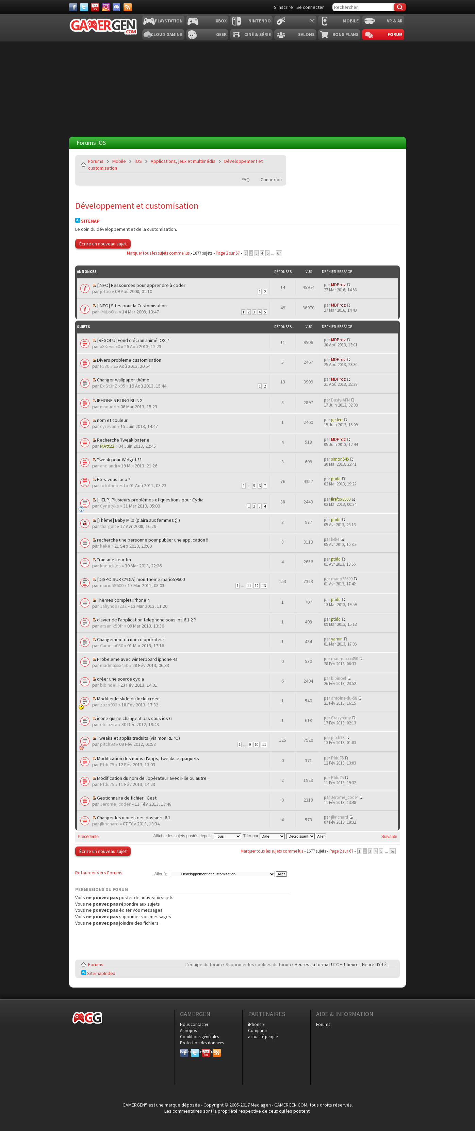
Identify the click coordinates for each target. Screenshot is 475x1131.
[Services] (128, 7)
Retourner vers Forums (98, 873)
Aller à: (160, 874)
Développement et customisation (136, 205)
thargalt (108, 526)
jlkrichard (109, 824)
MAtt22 (107, 446)
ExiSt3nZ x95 (112, 386)
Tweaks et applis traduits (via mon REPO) (138, 738)
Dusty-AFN (340, 400)
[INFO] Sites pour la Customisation (132, 306)
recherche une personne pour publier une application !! (152, 540)
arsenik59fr (111, 626)
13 (264, 585)
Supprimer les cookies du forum (258, 964)
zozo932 (108, 705)
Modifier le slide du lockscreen (128, 699)
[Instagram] (106, 7)
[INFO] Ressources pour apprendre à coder (141, 285)
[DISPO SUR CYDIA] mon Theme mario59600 (141, 579)
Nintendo (259, 21)
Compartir (257, 1030)
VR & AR (395, 21)
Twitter (195, 1052)
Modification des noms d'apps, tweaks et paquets (148, 758)
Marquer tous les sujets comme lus (158, 253)
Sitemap (87, 221)
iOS (138, 161)
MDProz (338, 285)
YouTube (206, 1052)
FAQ (246, 179)
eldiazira (108, 724)
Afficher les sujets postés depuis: (197, 836)
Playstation (169, 21)
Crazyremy (341, 718)
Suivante (389, 836)
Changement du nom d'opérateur (130, 639)
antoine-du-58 (344, 698)
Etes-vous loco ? (113, 479)
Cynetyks (109, 506)
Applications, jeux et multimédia (183, 161)
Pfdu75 (107, 764)
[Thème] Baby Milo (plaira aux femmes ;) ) (138, 520)
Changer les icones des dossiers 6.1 (133, 818)
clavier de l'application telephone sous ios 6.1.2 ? (146, 620)
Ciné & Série (257, 34)
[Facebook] (73, 7)
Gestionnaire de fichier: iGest (127, 798)
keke (105, 546)
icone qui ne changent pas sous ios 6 (134, 718)
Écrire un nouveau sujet (103, 244)
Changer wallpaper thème (123, 380)
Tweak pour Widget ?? (119, 460)
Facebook (184, 1052)
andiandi (108, 466)
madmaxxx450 (114, 665)
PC (312, 21)
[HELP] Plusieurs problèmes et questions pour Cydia (150, 500)
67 (279, 253)
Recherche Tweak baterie (123, 440)
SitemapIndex (98, 973)
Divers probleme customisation (129, 360)
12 (257, 585)
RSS (216, 1052)
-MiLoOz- (109, 312)
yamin (337, 639)
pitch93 (107, 744)
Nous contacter (194, 1024)
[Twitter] (84, 7)
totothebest (112, 485)
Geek (221, 34)
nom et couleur (112, 420)
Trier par (263, 836)
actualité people (263, 1037)
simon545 (340, 459)
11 (249, 585)
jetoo (105, 291)
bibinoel (108, 685)
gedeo (337, 420)
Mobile (351, 21)
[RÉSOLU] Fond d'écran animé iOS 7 (133, 340)
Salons (306, 34)
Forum (395, 34)
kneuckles (110, 566)
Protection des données (202, 1043)
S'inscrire (283, 7)
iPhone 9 (256, 1024)
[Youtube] (95, 7)
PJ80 (104, 366)
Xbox (221, 21)
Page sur (228, 253)
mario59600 (112, 585)
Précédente (88, 836)
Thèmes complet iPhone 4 (123, 600)
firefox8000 (340, 499)
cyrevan (108, 426)
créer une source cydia (120, 679)
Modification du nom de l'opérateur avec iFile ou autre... (153, 778)
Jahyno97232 (113, 606)
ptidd (336, 479)
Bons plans (345, 34)
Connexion (271, 179)
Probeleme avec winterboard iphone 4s (137, 659)
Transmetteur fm (114, 559)
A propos (188, 1030)
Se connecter (310, 7)
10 (257, 744)
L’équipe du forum (203, 964)
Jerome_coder (115, 804)
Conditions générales (199, 1037)
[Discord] (117, 7)
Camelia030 (111, 645)
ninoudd (108, 407)
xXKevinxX (110, 346)
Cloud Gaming (167, 34)
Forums (95, 161)
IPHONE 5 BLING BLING (120, 400)
